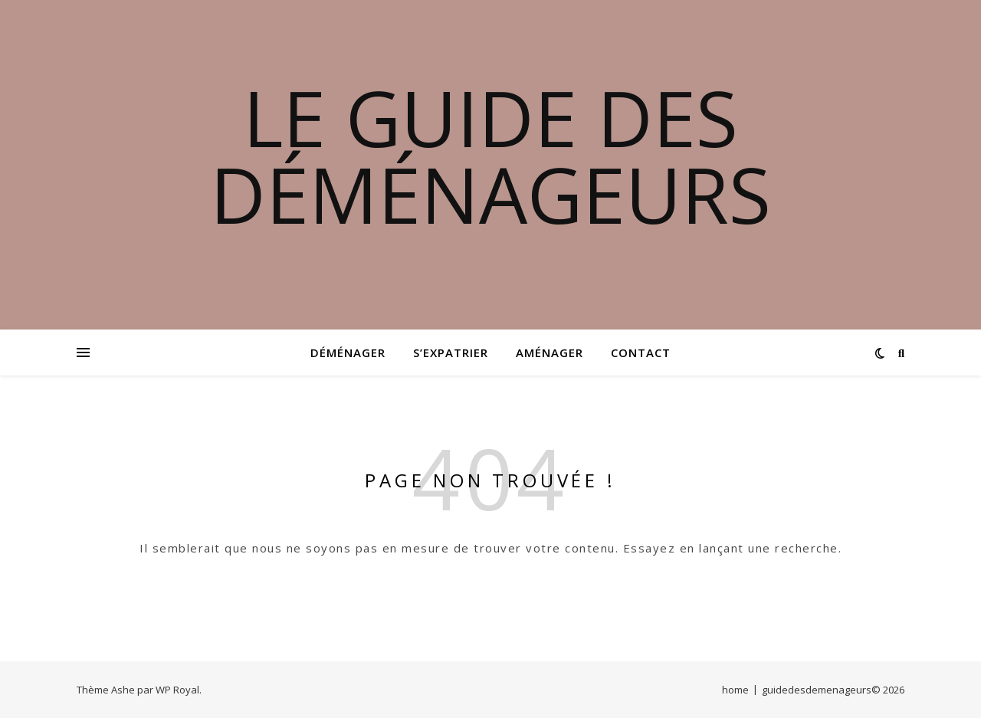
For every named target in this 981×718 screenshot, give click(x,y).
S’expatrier (450, 352)
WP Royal (177, 690)
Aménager (549, 352)
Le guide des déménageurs (490, 155)
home (735, 690)
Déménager (348, 352)
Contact (641, 352)
